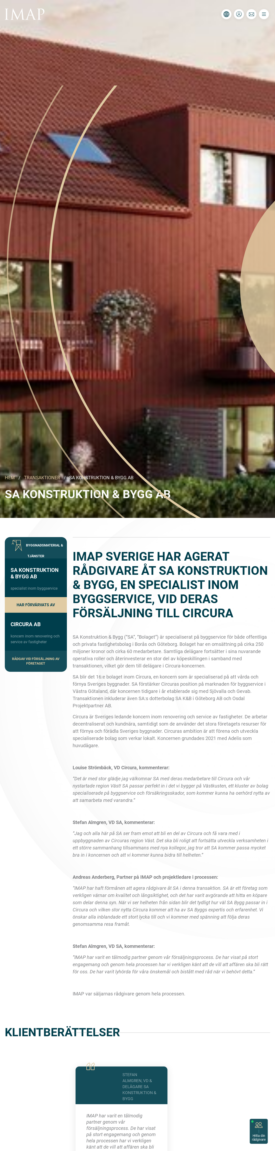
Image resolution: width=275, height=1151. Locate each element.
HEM (10, 477)
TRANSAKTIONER (42, 477)
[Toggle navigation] (264, 14)
